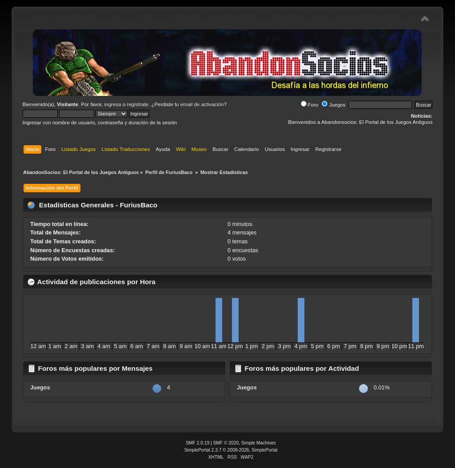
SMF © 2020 (226, 442)
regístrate (137, 104)
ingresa (112, 104)
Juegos (333, 104)
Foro (310, 104)
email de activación (202, 104)
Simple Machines (258, 442)
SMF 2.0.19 (197, 442)
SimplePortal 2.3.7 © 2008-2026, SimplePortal (231, 450)
